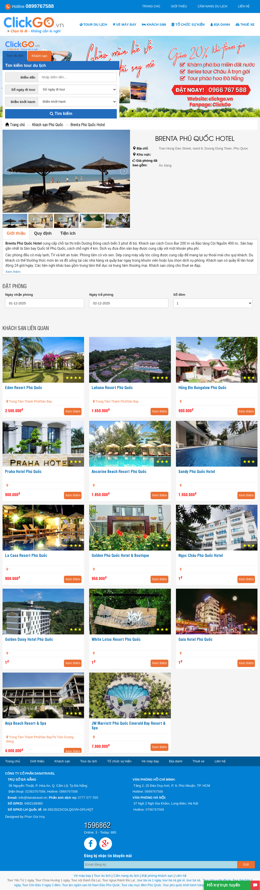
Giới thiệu (179, 6)
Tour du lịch (93, 24)
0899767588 (154, 791)
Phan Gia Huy (34, 817)
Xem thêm (12, 272)
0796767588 (154, 809)
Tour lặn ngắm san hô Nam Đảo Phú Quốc (91, 885)
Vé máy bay (124, 24)
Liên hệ (244, 6)
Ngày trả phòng (101, 294)
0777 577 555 (88, 797)
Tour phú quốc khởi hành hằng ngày (187, 885)
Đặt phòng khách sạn (157, 876)
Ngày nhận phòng (19, 294)
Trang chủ (151, 6)
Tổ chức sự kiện (188, 24)
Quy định (43, 233)
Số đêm (179, 294)
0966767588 (68, 791)
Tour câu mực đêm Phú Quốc (141, 885)
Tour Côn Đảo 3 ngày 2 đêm (40, 885)
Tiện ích (67, 233)
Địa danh (220, 24)
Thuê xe (245, 24)
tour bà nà (193, 880)
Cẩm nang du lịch (213, 6)
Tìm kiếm (61, 113)
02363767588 (35, 791)
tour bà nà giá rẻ (173, 880)
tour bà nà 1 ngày (149, 880)
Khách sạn (154, 24)
